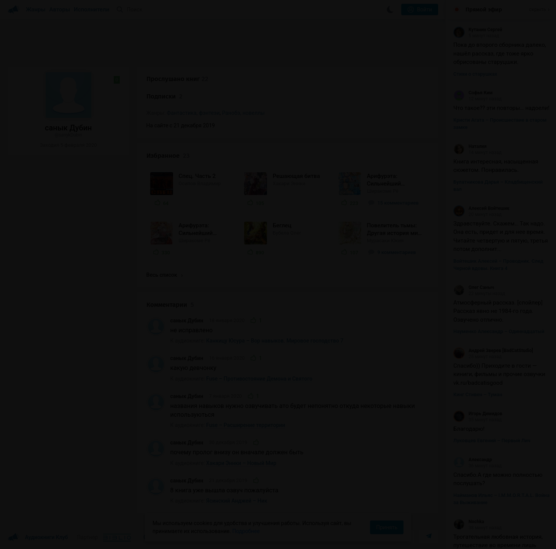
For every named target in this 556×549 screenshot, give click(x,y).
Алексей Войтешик (481, 208)
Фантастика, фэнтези (193, 113)
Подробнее (246, 531)
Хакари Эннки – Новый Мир (241, 463)
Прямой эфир (483, 9)
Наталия (470, 146)
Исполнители (91, 9)
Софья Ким (472, 93)
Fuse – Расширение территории (245, 425)
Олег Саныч (473, 287)
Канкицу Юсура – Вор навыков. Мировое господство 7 (274, 341)
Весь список (164, 275)
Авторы (59, 9)
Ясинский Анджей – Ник (236, 501)
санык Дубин (186, 320)
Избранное (168, 156)
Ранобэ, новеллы (243, 113)
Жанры (36, 9)
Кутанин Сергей (477, 30)
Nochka (468, 522)
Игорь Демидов (477, 414)
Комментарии (170, 305)
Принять (386, 527)
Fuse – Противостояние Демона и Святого (259, 379)
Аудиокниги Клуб (38, 537)
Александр (472, 460)
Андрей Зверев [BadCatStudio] (493, 350)
